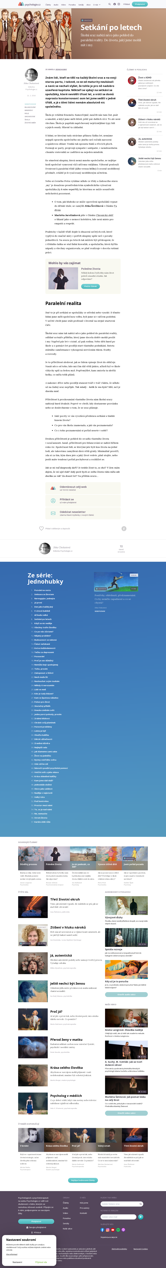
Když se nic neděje (43, 623)
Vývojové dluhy (114, 917)
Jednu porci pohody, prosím (47, 714)
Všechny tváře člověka (45, 627)
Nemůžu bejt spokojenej (46, 664)
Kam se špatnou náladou (46, 697)
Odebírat (140, 1217)
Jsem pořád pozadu (134, 864)
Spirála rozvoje (113, 949)
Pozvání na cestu (42, 590)
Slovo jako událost (43, 788)
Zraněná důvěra (42, 743)
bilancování (30, 107)
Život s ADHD (144, 78)
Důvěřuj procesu (28, 864)
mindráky (29, 110)
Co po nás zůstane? (43, 631)
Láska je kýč (40, 731)
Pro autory (84, 1208)
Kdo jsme (84, 1202)
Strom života (40, 817)
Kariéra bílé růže (42, 822)
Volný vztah (104, 1145)
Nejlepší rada (40, 747)
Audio (56, 4)
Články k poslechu (137, 69)
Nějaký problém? (42, 635)
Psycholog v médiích (66, 1095)
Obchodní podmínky (119, 1249)
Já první (38, 602)
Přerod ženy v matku (66, 1039)
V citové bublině (42, 611)
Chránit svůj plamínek (45, 722)
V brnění (24, 1145)
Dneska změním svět (44, 710)
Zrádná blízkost (42, 718)
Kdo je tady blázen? (44, 693)
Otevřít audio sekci (126, 994)
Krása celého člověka (66, 1067)
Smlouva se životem (44, 594)
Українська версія (109, 1237)
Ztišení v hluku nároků (149, 119)
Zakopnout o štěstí (43, 673)
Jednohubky (61, 69)
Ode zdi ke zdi (41, 764)
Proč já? (56, 1011)
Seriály (81, 4)
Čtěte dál (23, 892)
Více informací (11, 1254)
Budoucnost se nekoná (45, 640)
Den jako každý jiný (43, 606)
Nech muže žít (41, 677)
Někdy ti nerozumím (44, 685)
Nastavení (17, 1262)
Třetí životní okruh (147, 100)
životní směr (30, 123)
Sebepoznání (30, 104)
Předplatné (140, 4)
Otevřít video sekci (126, 1113)
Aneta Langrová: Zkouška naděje (124, 1029)
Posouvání (39, 656)
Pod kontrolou (41, 801)
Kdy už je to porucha (116, 981)
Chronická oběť (104, 215)
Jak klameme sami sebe (45, 751)
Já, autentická (145, 139)
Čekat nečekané (42, 644)
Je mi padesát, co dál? (81, 865)
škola (27, 120)
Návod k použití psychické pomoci (51, 768)
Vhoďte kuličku (41, 735)
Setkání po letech (42, 619)
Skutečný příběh (42, 706)
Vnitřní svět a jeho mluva (46, 772)
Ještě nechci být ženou (149, 158)
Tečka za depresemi (44, 652)
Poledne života (90, 268)
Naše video (110, 1004)
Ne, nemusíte (40, 813)
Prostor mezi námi (43, 805)
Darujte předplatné (36, 1227)
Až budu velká (41, 615)
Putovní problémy (43, 726)
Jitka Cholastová (31, 83)
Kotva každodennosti (44, 648)
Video (63, 4)
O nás (95, 4)
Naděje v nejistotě (43, 793)
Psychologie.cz (29, 4)
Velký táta (39, 797)
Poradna (72, 4)
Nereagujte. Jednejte (44, 598)
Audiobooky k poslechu (117, 892)
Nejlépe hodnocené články (83, 1180)
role (27, 113)
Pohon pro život (42, 702)
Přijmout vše (41, 1262)
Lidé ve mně (40, 689)
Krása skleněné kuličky (45, 776)
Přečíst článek (90, 286)
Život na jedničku (42, 755)
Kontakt (83, 1213)
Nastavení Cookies (141, 1249)
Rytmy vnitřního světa (45, 759)
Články (48, 4)
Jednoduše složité (43, 784)
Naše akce (67, 1228)
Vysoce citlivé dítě (107, 864)
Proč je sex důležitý (43, 660)
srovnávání (30, 117)
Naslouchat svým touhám (46, 681)
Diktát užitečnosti (43, 739)
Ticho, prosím (41, 668)
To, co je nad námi (43, 809)
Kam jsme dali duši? (43, 780)
